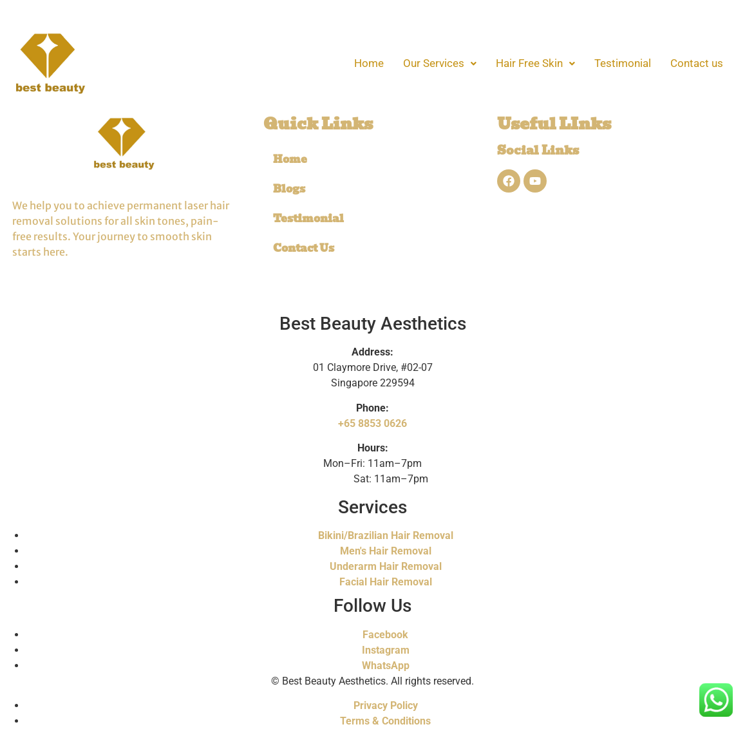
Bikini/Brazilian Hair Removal (385, 535)
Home (369, 63)
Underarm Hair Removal (386, 566)
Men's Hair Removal (385, 551)
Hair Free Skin (535, 63)
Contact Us (303, 248)
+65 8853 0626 (372, 423)
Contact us (696, 63)
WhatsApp (386, 665)
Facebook (385, 635)
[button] (439, 63)
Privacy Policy (386, 705)
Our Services (439, 63)
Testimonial (622, 63)
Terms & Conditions (385, 721)
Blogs (289, 189)
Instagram (386, 650)
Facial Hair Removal (385, 582)
